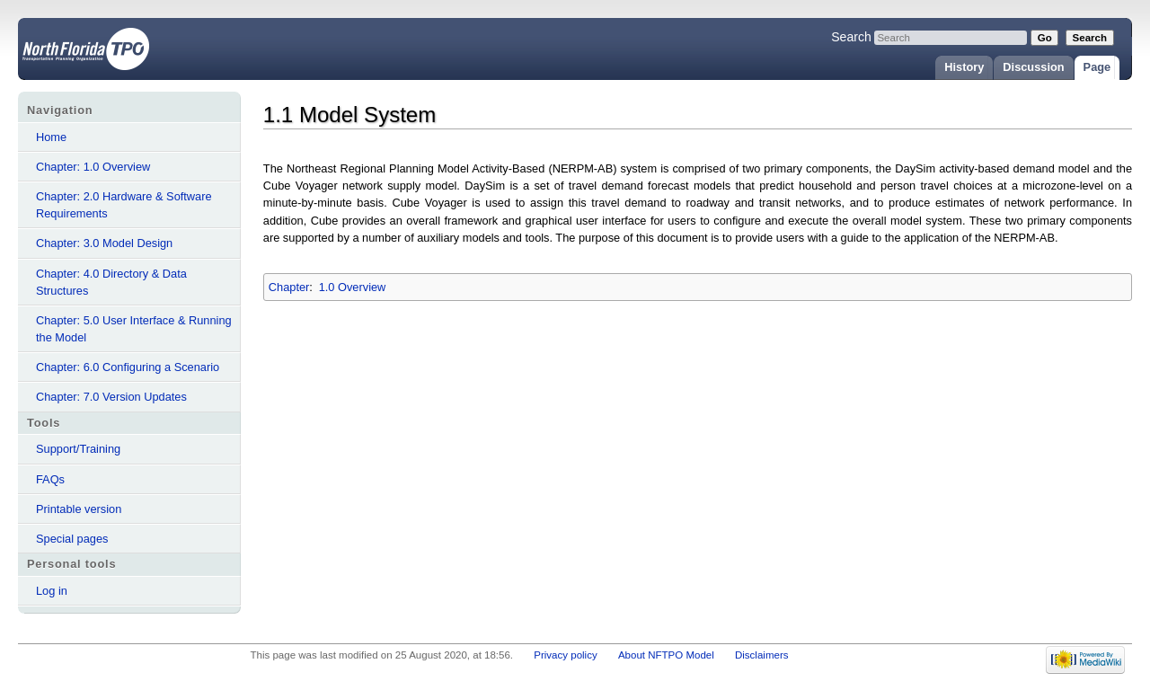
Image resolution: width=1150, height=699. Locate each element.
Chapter (289, 287)
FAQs (50, 479)
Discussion (1033, 67)
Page (1097, 67)
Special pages (72, 538)
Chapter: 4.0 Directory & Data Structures (111, 282)
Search (851, 37)
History (964, 67)
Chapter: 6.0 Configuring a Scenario (127, 367)
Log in (51, 590)
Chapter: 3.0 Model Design (104, 243)
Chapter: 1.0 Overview (93, 166)
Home (51, 137)
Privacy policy (565, 655)
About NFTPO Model (666, 655)
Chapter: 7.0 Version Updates (111, 396)
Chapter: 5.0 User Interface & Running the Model (134, 329)
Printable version (78, 509)
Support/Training (78, 449)
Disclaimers (762, 655)
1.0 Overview (352, 287)
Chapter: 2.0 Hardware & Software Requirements (124, 205)
